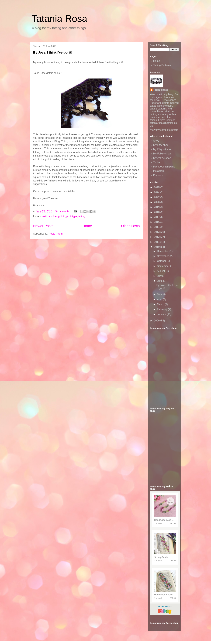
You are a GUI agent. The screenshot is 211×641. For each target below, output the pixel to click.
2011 (157, 242)
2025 (157, 187)
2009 (157, 320)
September (163, 266)
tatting (81, 216)
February (162, 309)
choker (53, 216)
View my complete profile (164, 130)
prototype (71, 216)
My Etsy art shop (162, 149)
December (163, 251)
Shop (156, 140)
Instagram (159, 171)
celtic (45, 216)
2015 (157, 222)
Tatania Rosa (59, 18)
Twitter (157, 162)
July (159, 276)
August (161, 271)
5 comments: (63, 211)
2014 (157, 227)
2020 (157, 202)
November (163, 256)
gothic (61, 216)
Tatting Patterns (162, 65)
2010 (157, 246)
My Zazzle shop (162, 158)
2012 (157, 236)
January (162, 314)
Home (87, 226)
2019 (157, 207)
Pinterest (158, 175)
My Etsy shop (161, 145)
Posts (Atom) (56, 233)
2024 (157, 192)
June (160, 281)
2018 (157, 212)
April (160, 299)
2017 (157, 217)
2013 (157, 232)
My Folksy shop (162, 153)
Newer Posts (43, 226)
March (161, 304)
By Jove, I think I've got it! (52, 52)
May (160, 294)
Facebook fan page (164, 166)
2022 (157, 197)
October (162, 261)
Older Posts (130, 226)
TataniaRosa (160, 90)
